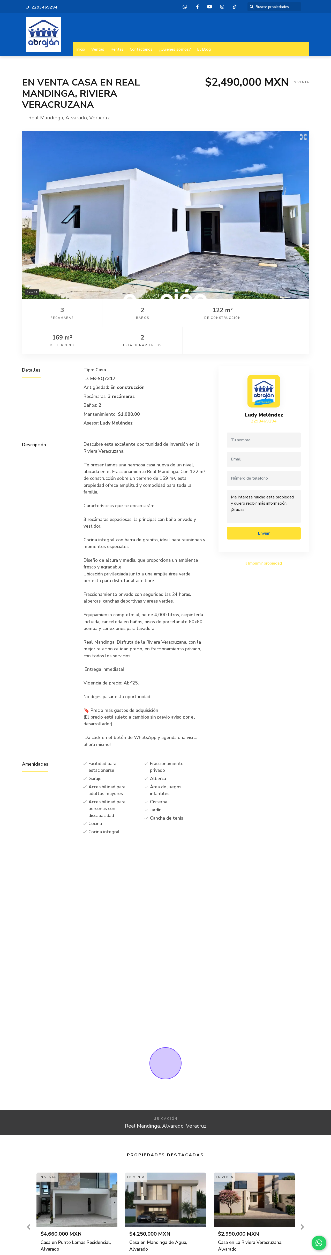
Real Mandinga (45, 117)
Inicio (80, 49)
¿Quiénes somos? (175, 49)
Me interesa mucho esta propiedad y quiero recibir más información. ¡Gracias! (264, 479)
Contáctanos (141, 49)
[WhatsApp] (318, 1242)
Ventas (97, 49)
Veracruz (99, 117)
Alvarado (76, 117)
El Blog (204, 49)
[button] (29, 1199)
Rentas (117, 49)
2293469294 (264, 394)
